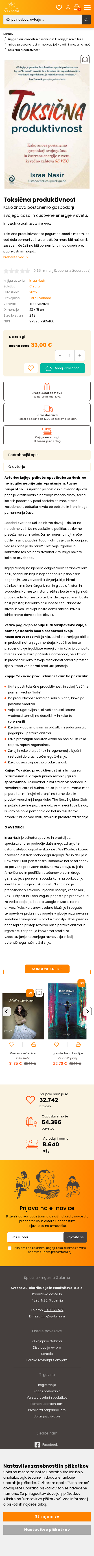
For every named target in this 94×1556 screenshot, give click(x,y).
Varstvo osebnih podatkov (47, 1397)
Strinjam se (47, 1516)
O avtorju (16, 466)
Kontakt (47, 1354)
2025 (33, 292)
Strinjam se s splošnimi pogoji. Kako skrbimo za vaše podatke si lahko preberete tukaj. (50, 1250)
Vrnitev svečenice (69, 1053)
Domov (8, 34)
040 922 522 (53, 1310)
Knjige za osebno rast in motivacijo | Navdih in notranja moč (49, 44)
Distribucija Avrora (47, 1347)
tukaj (41, 1504)
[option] (24, 1025)
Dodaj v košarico (62, 368)
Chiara (34, 286)
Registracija (47, 1385)
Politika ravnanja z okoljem (47, 1360)
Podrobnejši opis (23, 454)
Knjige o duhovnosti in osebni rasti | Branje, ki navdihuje (45, 39)
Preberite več (13, 257)
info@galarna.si (53, 1316)
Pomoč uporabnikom (47, 1404)
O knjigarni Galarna (47, 1341)
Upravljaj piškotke (47, 1416)
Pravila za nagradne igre (47, 1410)
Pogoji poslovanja (47, 1391)
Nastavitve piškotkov (47, 1529)
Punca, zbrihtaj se (25, 1053)
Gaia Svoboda (40, 298)
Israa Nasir (37, 280)
